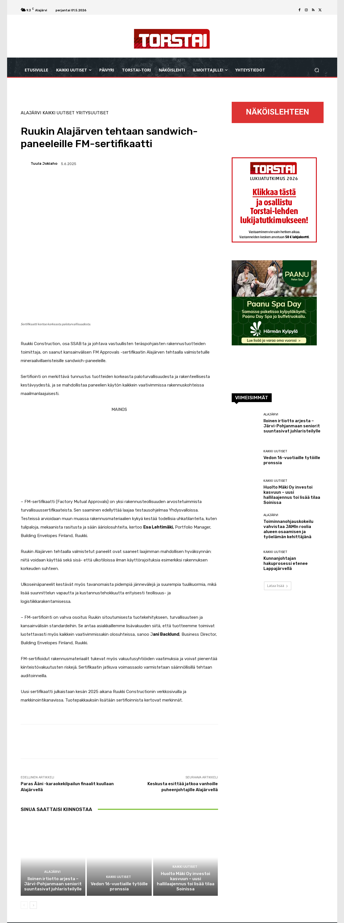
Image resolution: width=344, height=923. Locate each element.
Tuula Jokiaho (44, 163)
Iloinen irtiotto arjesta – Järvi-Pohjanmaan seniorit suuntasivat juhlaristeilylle (52, 884)
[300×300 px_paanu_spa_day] (274, 344)
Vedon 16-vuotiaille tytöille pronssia (119, 887)
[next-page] (33, 905)
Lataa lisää (277, 585)
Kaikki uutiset (59, 113)
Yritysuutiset (92, 113)
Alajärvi (31, 113)
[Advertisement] (119, 453)
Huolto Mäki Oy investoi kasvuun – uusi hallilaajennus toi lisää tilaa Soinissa (185, 882)
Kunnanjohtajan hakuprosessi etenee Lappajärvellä (285, 563)
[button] (317, 70)
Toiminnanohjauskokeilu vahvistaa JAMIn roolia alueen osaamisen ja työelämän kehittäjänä (288, 529)
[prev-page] (24, 905)
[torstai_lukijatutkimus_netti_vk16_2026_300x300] (274, 241)
